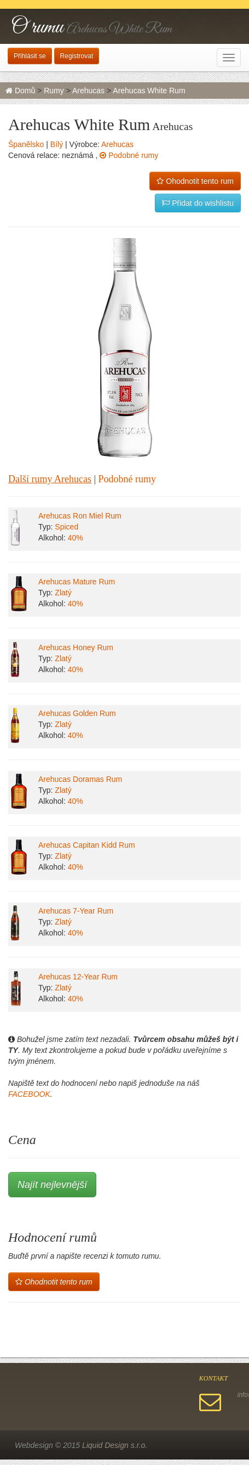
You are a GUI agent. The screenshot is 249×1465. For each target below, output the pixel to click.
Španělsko (26, 144)
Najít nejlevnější (52, 1184)
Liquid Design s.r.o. (114, 1445)
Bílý (56, 144)
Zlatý (63, 592)
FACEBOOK (29, 1094)
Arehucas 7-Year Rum (75, 910)
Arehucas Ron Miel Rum (79, 515)
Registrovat (77, 56)
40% (75, 537)
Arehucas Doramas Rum (80, 779)
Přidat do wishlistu (198, 203)
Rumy (54, 90)
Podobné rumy (129, 155)
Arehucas (88, 90)
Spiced (66, 526)
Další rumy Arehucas (49, 479)
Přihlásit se (30, 56)
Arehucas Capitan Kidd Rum (86, 845)
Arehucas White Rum (149, 90)
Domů (20, 90)
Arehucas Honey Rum (75, 647)
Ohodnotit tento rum (195, 181)
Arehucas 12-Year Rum (78, 976)
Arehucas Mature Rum (76, 581)
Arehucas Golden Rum (77, 713)
